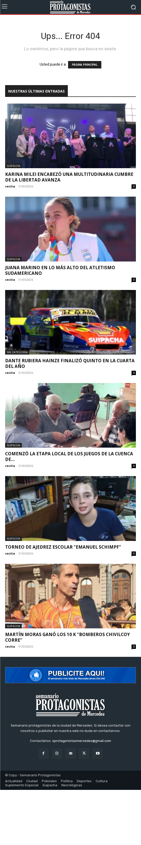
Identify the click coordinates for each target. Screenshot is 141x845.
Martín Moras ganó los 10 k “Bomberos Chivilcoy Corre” (67, 637)
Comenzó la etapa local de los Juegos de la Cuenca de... (69, 456)
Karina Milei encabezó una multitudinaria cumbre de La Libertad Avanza (69, 177)
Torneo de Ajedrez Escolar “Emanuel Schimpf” (63, 547)
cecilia (10, 186)
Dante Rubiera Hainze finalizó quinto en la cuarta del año (70, 363)
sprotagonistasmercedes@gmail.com (81, 741)
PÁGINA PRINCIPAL (84, 64)
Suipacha (13, 166)
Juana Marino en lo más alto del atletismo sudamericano (60, 270)
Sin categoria (17, 352)
